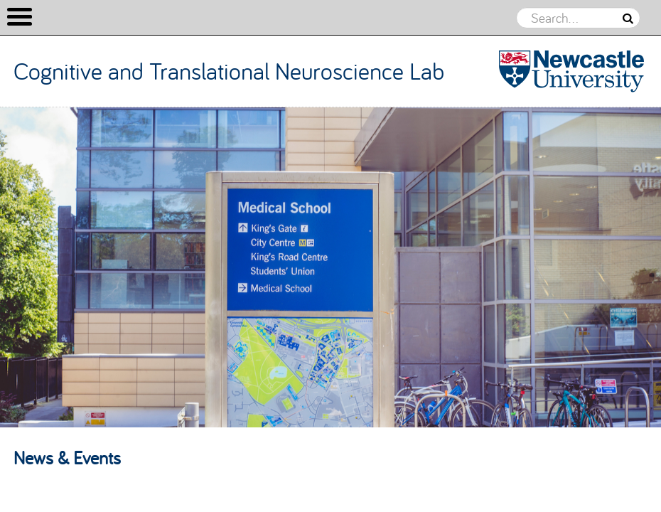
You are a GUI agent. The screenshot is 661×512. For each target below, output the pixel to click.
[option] (330, 267)
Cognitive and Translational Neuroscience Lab (229, 70)
